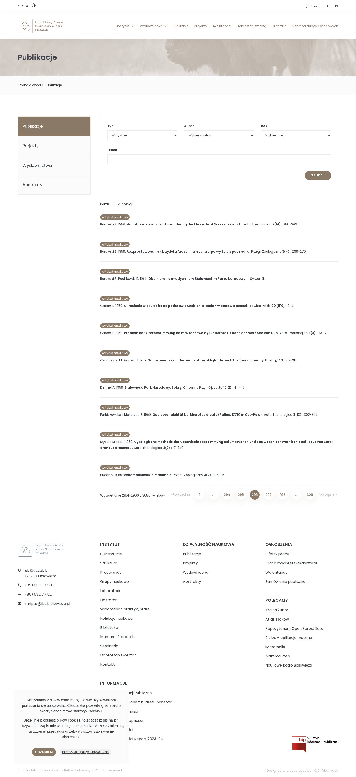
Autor (189, 126)
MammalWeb (277, 656)
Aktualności (222, 26)
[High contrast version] (34, 6)
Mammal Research (117, 636)
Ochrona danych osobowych (315, 26)
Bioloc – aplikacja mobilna (288, 637)
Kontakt (279, 26)
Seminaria (109, 646)
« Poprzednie (181, 494)
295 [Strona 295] (241, 494)
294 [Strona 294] (227, 494)
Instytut (123, 26)
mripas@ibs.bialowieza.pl (47, 603)
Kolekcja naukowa (116, 618)
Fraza (112, 149)
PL (336, 6)
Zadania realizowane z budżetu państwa (136, 702)
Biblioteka (109, 627)
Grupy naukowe (114, 581)
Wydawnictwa (151, 26)
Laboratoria (110, 590)
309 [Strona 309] (310, 494)
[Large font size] (27, 6)
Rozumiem (44, 752)
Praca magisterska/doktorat (291, 563)
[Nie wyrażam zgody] (123, 727)
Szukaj (315, 6)
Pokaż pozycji (116, 204)
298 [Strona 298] (282, 494)
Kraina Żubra (276, 610)
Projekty (200, 26)
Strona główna (29, 85)
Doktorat (108, 600)
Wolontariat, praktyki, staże (125, 609)
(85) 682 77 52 (38, 594)
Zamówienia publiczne (285, 581)
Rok (264, 126)
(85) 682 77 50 (38, 585)
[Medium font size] (23, 6)
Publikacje (181, 26)
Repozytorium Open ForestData (294, 628)
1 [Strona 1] (199, 494)
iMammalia (275, 647)
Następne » (328, 494)
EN (328, 6)
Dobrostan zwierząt (252, 26)
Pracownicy (110, 572)
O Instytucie (111, 554)
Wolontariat (276, 572)
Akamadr (330, 770)
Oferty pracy (277, 554)
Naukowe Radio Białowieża (288, 665)
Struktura (108, 563)
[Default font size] (19, 6)
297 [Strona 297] (269, 494)
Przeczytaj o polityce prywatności (85, 752)
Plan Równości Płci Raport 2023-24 (131, 739)
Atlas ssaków (277, 619)
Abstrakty (32, 185)
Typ (110, 126)
